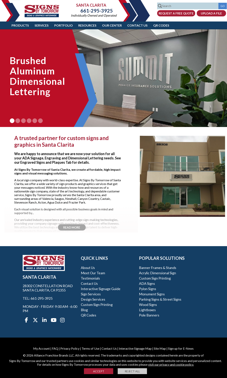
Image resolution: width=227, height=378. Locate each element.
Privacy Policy (69, 348)
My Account (41, 348)
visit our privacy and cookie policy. (171, 364)
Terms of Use (90, 348)
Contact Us (137, 25)
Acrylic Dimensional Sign (157, 273)
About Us (88, 267)
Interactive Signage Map (135, 348)
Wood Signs (148, 304)
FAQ (55, 348)
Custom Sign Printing (97, 304)
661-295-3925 (94, 10)
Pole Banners (149, 315)
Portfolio (63, 25)
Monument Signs (152, 294)
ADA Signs (147, 283)
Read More (71, 227)
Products (20, 25)
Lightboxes (147, 310)
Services (42, 25)
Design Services (93, 299)
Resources (87, 25)
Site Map (160, 348)
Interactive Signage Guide (100, 289)
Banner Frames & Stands (157, 267)
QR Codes (161, 25)
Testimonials (90, 278)
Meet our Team (93, 273)
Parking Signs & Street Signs (160, 299)
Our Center (112, 25)
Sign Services (91, 294)
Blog (84, 310)
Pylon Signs (147, 289)
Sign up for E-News (181, 348)
